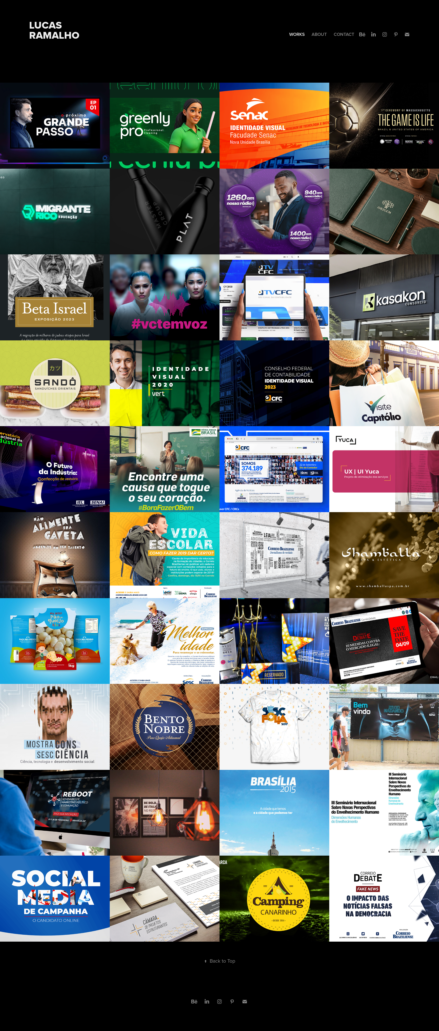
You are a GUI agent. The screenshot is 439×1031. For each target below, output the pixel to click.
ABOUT (319, 34)
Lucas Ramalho (54, 30)
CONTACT (344, 34)
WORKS (297, 34)
